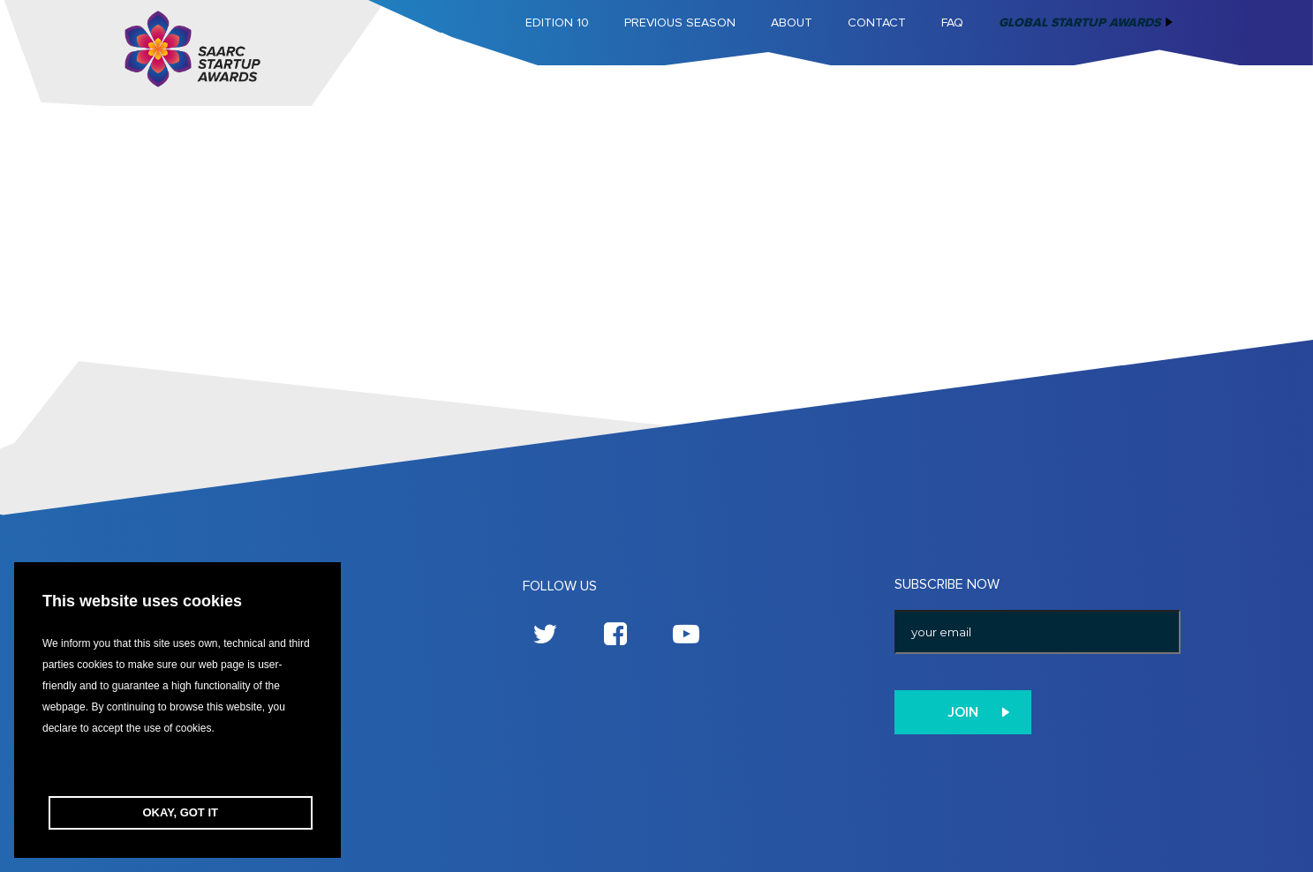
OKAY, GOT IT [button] (180, 812)
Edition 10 (557, 22)
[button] (177, 767)
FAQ (952, 22)
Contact (877, 22)
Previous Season (680, 22)
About (791, 22)
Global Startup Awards (1079, 22)
